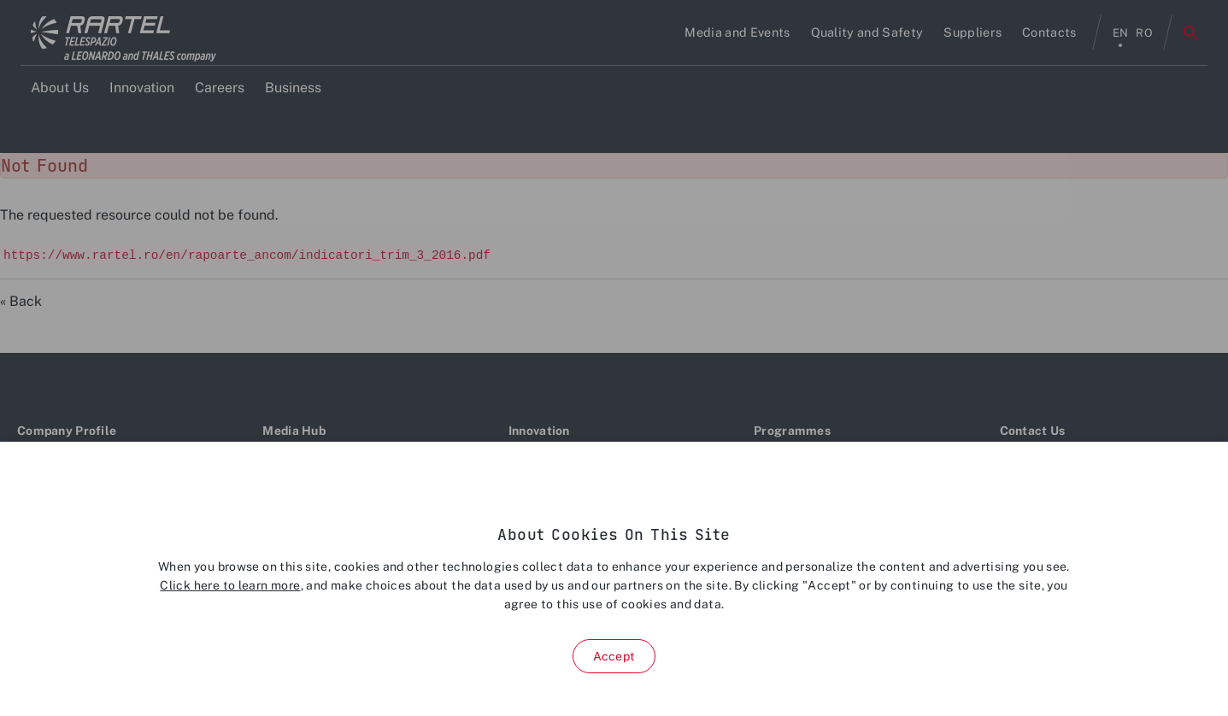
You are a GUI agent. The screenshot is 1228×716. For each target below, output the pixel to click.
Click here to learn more (230, 585)
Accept (614, 656)
